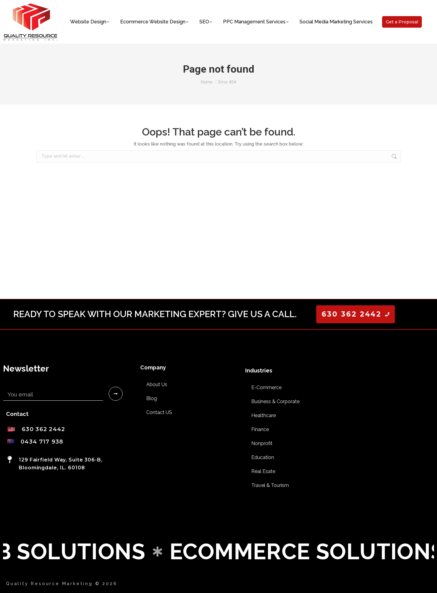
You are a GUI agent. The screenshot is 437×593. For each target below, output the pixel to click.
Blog (151, 398)
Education (262, 457)
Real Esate (263, 471)
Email (10, 384)
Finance (260, 429)
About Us (156, 384)
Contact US (159, 412)
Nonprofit (262, 443)
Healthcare (263, 415)
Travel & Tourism (270, 485)
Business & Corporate (275, 401)
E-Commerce (266, 387)
